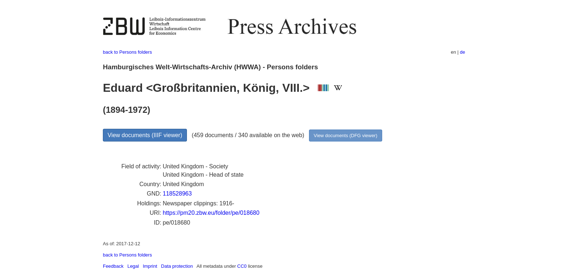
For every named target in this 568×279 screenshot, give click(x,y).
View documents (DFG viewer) (345, 135)
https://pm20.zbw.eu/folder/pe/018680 (211, 213)
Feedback (113, 266)
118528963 (177, 193)
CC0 (242, 266)
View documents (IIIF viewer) (145, 135)
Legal (133, 266)
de (462, 52)
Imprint (150, 266)
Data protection (177, 266)
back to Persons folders (127, 52)
